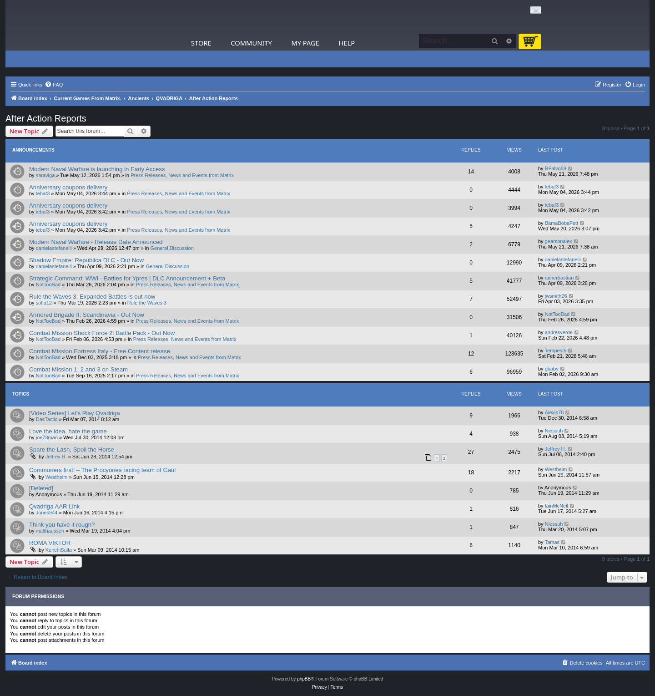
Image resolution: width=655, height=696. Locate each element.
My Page (305, 42)
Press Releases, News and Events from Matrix (182, 175)
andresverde (559, 332)
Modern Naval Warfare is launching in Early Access (97, 169)
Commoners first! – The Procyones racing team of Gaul (102, 470)
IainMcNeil (556, 505)
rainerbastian (559, 277)
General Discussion (171, 248)
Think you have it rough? (62, 524)
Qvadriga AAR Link (54, 506)
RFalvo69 (555, 168)
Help (347, 42)
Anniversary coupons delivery (68, 187)
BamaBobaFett (561, 223)
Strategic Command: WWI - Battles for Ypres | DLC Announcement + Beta (127, 278)
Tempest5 (556, 350)
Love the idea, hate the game (68, 431)
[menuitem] (54, 84)
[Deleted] (41, 488)
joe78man (47, 437)
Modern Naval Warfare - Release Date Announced (95, 242)
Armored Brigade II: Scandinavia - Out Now (86, 314)
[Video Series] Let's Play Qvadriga (74, 413)
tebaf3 (43, 193)
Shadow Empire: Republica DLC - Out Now (86, 260)
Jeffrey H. (56, 456)
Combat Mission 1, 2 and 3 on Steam (78, 369)
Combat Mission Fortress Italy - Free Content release (99, 351)
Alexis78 (554, 412)
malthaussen (50, 530)
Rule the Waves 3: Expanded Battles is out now (92, 296)
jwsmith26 (556, 296)
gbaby (552, 368)
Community (251, 42)
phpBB (304, 678)
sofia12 (44, 302)
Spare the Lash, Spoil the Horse (71, 449)
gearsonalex (558, 241)
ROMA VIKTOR (50, 542)
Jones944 (47, 512)
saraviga (45, 175)
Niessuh (554, 430)
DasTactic (47, 419)
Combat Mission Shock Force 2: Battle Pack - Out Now (102, 333)
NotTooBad (48, 284)
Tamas (552, 542)
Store (201, 42)
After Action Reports (45, 118)
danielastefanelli (54, 248)
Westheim (56, 477)
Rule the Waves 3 (146, 302)
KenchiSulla (58, 550)
